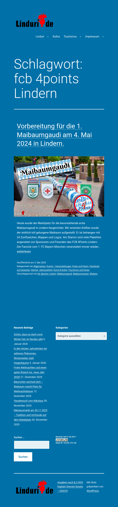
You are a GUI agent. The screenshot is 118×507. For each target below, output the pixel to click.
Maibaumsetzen (81, 273)
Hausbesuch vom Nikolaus (28, 400)
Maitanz (94, 273)
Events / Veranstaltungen (59, 266)
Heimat (34, 270)
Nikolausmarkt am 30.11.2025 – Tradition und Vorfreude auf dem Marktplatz (30, 415)
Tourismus (70, 36)
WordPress (93, 490)
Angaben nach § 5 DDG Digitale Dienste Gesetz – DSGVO (70, 486)
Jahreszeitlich (46, 270)
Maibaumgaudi (64, 273)
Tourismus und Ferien (79, 270)
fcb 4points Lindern (46, 273)
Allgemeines (39, 266)
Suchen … (19, 437)
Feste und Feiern (80, 266)
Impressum (92, 36)
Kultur (56, 36)
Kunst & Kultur (60, 270)
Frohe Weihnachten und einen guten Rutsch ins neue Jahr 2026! (30, 372)
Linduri (40, 36)
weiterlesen (24, 251)
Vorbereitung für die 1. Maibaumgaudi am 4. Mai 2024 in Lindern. (54, 134)
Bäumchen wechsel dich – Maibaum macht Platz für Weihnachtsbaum (28, 386)
